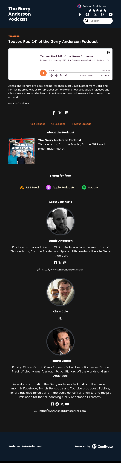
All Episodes (58, 124)
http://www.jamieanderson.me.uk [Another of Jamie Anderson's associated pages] (60, 271)
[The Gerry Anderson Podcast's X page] (93, 15)
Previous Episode (81, 124)
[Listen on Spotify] (91, 189)
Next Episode (38, 124)
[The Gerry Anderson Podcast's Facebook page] (80, 15)
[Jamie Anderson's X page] (60, 264)
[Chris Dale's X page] (60, 320)
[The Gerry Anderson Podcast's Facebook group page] (85, 15)
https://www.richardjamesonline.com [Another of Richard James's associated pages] (60, 413)
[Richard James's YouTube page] (66, 406)
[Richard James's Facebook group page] (58, 406)
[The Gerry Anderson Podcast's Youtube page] (109, 15)
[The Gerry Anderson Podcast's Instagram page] (101, 15)
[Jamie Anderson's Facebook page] (56, 264)
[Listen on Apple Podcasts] (60, 189)
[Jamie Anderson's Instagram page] (64, 264)
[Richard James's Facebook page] (54, 406)
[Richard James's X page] (62, 406)
